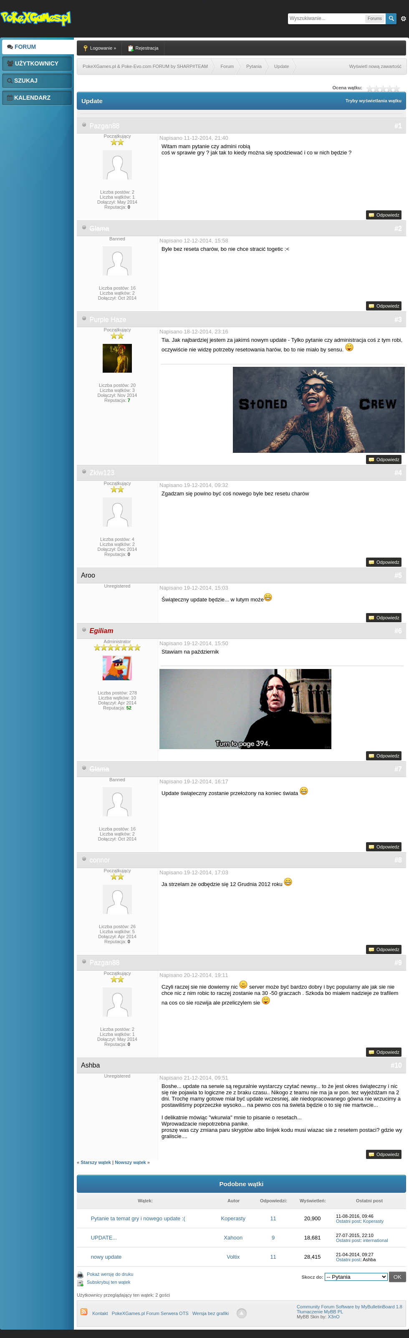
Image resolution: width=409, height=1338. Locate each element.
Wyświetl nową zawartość (375, 66)
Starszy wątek (96, 1162)
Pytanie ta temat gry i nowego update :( (138, 1218)
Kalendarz (28, 97)
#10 (396, 1065)
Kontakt (100, 1313)
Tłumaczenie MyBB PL (320, 1311)
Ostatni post (348, 1221)
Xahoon (233, 1237)
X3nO (333, 1316)
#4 (398, 472)
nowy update (106, 1257)
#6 (398, 630)
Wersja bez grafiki (210, 1313)
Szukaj (22, 80)
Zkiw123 (101, 472)
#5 (398, 575)
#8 (398, 859)
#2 (398, 228)
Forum (21, 46)
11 (273, 1218)
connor (99, 859)
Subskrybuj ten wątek (109, 1282)
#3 (398, 319)
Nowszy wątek (130, 1162)
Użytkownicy (32, 63)
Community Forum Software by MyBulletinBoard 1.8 (349, 1306)
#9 (398, 962)
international (375, 1240)
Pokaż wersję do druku (110, 1274)
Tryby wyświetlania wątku (373, 100)
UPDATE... (104, 1237)
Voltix (233, 1257)
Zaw (403, 18)
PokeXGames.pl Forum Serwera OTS (150, 1313)
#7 (398, 769)
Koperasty (233, 1218)
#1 (398, 125)
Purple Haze (107, 319)
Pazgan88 (104, 125)
